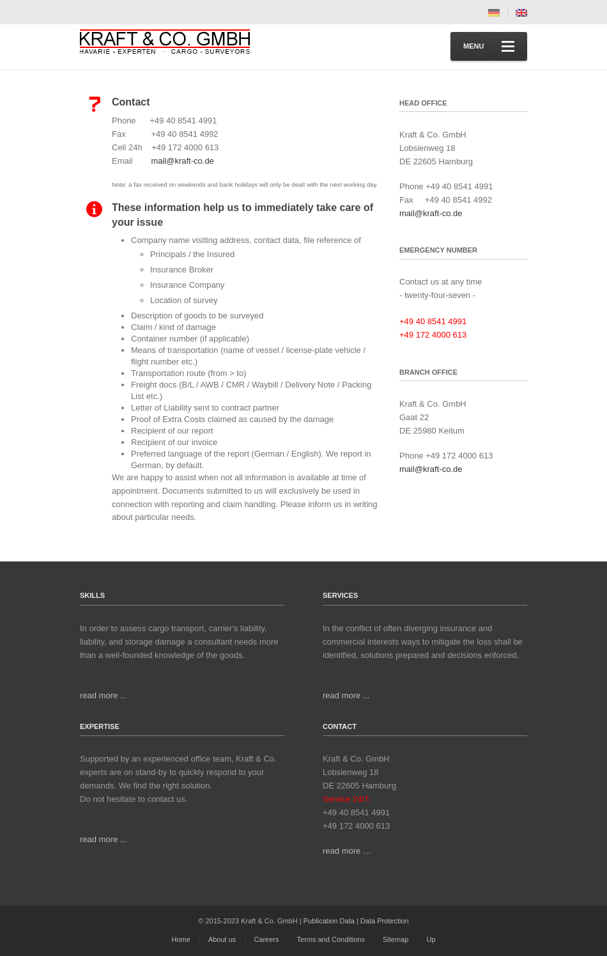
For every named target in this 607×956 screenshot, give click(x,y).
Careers (266, 939)
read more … (347, 851)
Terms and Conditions (331, 939)
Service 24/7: (347, 799)
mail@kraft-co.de (182, 161)
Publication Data (329, 921)
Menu (488, 46)
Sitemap (395, 939)
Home (180, 939)
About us (222, 939)
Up (430, 939)
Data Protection (384, 921)
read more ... (103, 695)
